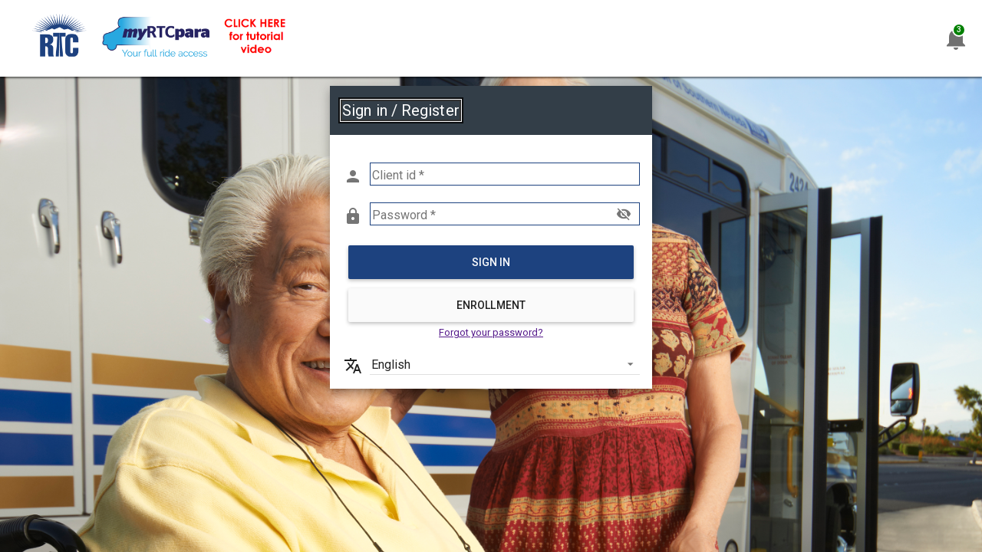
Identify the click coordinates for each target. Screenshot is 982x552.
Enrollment (491, 305)
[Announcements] (956, 38)
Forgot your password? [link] (491, 332)
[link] (161, 39)
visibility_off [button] (623, 214)
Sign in (491, 262)
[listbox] (505, 363)
